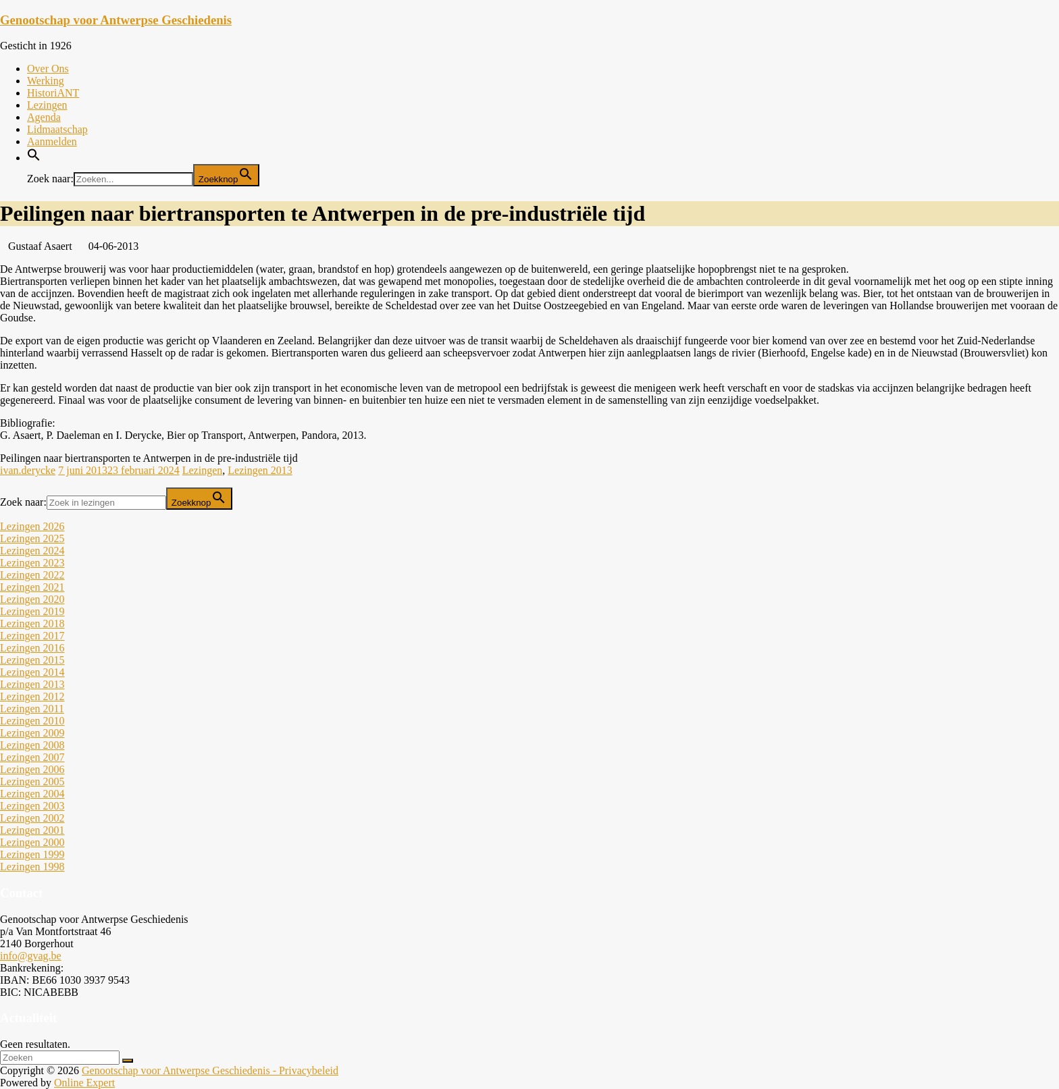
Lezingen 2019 (32, 611)
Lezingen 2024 (32, 550)
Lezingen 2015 (32, 660)
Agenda (44, 117)
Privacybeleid (308, 1070)
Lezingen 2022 (32, 575)
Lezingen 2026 (32, 526)
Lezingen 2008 (32, 745)
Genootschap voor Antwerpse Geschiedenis (116, 20)
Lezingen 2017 (32, 635)
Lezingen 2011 (32, 708)
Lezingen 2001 (32, 830)
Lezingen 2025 (32, 538)
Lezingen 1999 (32, 854)
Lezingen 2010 (32, 720)
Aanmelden (52, 141)
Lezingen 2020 (32, 599)
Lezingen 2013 (260, 470)
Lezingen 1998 (32, 866)
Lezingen (47, 105)
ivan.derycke (27, 470)
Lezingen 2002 (32, 818)
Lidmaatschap (57, 129)
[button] (34, 157)
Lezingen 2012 (32, 696)
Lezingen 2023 (32, 562)
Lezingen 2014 (32, 672)
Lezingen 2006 (32, 769)
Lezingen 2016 (32, 648)
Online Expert (84, 1082)
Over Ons (48, 68)
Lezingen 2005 (32, 781)
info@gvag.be (30, 955)
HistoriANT (53, 93)
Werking (45, 80)
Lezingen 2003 (32, 806)
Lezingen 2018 (32, 623)
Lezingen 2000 (32, 842)
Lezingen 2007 (32, 757)
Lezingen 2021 (32, 587)
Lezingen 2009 (32, 733)
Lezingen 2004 (32, 793)
